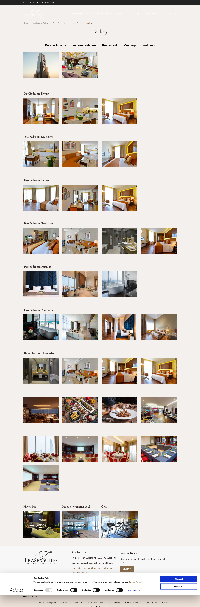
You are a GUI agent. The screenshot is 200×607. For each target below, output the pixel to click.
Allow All (179, 568)
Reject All (178, 576)
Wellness (149, 45)
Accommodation (84, 45)
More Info (132, 579)
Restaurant (109, 45)
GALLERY (152, 13)
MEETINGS (123, 13)
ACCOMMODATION (78, 13)
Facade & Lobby (56, 45)
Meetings (129, 45)
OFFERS (138, 13)
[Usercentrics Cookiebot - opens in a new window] (16, 579)
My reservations (47, 3)
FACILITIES (103, 13)
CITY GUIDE (170, 13)
